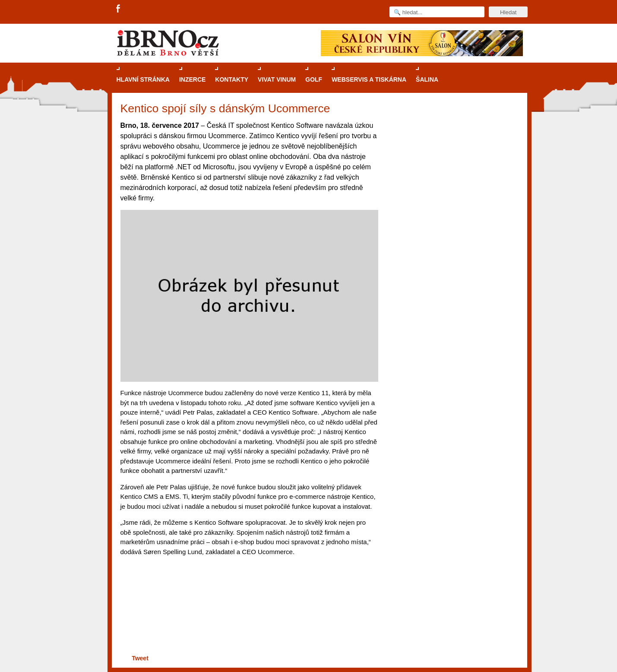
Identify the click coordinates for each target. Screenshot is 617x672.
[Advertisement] (248, 619)
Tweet (140, 658)
